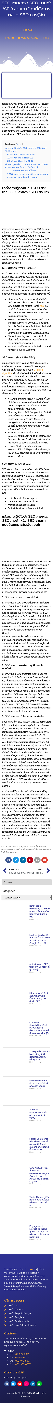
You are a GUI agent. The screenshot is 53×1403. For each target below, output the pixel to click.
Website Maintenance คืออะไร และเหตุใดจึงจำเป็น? (38, 1114)
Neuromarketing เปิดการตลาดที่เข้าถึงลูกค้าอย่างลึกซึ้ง (39, 1083)
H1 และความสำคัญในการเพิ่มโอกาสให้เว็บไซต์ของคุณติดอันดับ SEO (39, 997)
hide (19, 144)
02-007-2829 (22, 1354)
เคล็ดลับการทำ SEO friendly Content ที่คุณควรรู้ (39, 966)
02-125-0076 (22, 1357)
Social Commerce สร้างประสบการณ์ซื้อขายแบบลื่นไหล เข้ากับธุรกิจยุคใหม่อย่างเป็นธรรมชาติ (39, 1144)
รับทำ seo (29, 1269)
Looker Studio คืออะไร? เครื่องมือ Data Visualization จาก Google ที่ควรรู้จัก (39, 939)
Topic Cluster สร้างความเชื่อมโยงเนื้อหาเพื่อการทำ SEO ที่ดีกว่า (39, 1201)
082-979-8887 (22, 1361)
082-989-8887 (23, 1364)
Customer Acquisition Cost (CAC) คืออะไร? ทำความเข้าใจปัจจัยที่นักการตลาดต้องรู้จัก (39, 1028)
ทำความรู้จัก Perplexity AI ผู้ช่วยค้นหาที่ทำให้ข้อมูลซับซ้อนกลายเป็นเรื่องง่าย (39, 911)
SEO (47, 38)
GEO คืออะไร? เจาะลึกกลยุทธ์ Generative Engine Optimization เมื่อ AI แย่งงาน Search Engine (39, 1174)
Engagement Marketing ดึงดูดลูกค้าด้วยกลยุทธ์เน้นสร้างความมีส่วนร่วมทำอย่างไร (39, 1232)
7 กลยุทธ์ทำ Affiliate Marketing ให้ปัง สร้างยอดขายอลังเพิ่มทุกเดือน (39, 1055)
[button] (8, 860)
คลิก (41, 306)
